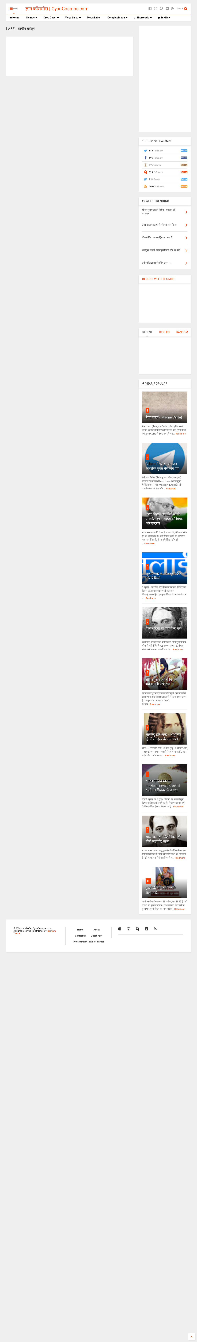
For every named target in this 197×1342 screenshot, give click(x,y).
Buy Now (164, 17)
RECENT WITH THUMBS (158, 279)
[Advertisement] (165, 78)
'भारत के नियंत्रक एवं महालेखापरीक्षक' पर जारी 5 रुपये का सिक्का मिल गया (163, 785)
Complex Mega (117, 17)
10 (148, 881)
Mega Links (73, 17)
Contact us (80, 936)
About (96, 930)
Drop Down (51, 17)
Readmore (181, 434)
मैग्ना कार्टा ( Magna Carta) (164, 417)
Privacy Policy (80, 942)
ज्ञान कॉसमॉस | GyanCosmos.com (56, 8)
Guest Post (96, 936)
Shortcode (143, 17)
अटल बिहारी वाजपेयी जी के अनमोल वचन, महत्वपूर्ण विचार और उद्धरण (164, 518)
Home (14, 17)
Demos (31, 17)
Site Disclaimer (96, 942)
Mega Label (93, 17)
